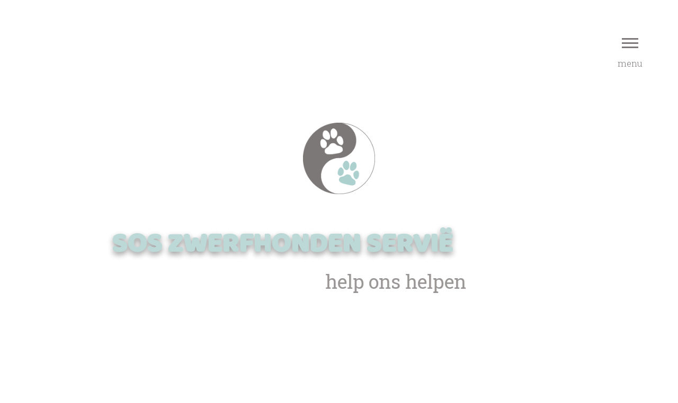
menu (630, 53)
